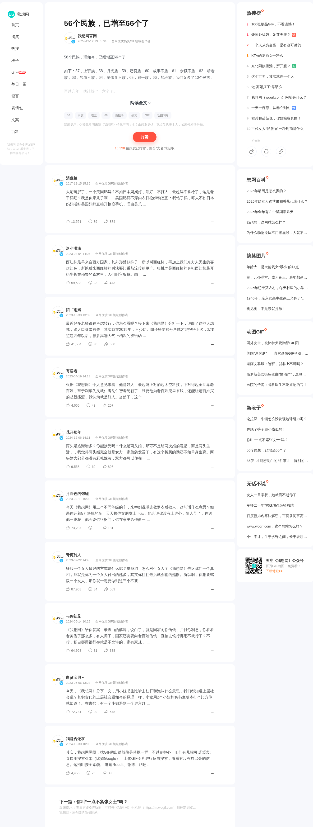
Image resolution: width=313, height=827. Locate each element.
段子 (15, 60)
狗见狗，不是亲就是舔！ (266, 309)
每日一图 (19, 84)
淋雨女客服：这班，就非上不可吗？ (275, 364)
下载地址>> (274, 571)
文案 (15, 120)
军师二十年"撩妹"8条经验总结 (270, 505)
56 (68, 115)
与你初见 (73, 616)
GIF (14, 72)
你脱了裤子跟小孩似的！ (266, 429)
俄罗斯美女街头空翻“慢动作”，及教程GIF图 (277, 374)
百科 (15, 132)
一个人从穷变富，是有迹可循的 (274, 45)
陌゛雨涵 (73, 310)
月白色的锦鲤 (77, 494)
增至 (94, 115)
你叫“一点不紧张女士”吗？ (267, 440)
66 (105, 115)
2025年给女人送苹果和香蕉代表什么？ (277, 201)
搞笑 (15, 37)
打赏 (144, 137)
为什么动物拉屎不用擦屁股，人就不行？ (277, 233)
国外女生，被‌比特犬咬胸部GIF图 (273, 343)
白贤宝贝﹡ (75, 677)
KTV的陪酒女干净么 (265, 55)
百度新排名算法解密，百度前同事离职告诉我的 (277, 516)
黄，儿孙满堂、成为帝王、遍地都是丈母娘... (277, 277)
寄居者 (71, 371)
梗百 (15, 96)
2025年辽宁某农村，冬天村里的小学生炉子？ (277, 288)
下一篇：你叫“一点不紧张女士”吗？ (93, 801)
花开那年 (73, 432)
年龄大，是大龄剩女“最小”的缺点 (273, 267)
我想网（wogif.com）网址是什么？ (277, 97)
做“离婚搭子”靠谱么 (264, 87)
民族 (80, 115)
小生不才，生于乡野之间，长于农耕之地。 (277, 537)
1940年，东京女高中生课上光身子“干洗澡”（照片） (277, 298)
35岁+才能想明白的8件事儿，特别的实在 (277, 461)
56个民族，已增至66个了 (266, 450)
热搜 (15, 49)
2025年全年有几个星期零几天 (270, 212)
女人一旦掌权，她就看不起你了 (271, 495)
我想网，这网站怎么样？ (266, 222)
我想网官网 (87, 36)
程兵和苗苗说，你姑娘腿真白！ (274, 118)
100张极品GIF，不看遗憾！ (271, 24)
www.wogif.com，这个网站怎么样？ (275, 526)
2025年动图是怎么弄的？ (266, 191)
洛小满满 (73, 249)
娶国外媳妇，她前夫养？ (271, 34)
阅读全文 (138, 102)
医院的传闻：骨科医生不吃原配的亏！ (277, 385)
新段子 (119, 115)
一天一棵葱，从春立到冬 (271, 108)
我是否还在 (75, 739)
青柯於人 (73, 555)
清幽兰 (71, 178)
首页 (15, 25)
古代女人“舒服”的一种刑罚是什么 (275, 129)
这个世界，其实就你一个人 (270, 76)
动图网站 (163, 115)
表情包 (17, 108)
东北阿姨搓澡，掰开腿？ (271, 66)
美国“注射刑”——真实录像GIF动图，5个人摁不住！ (277, 353)
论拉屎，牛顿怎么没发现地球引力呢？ (277, 419)
